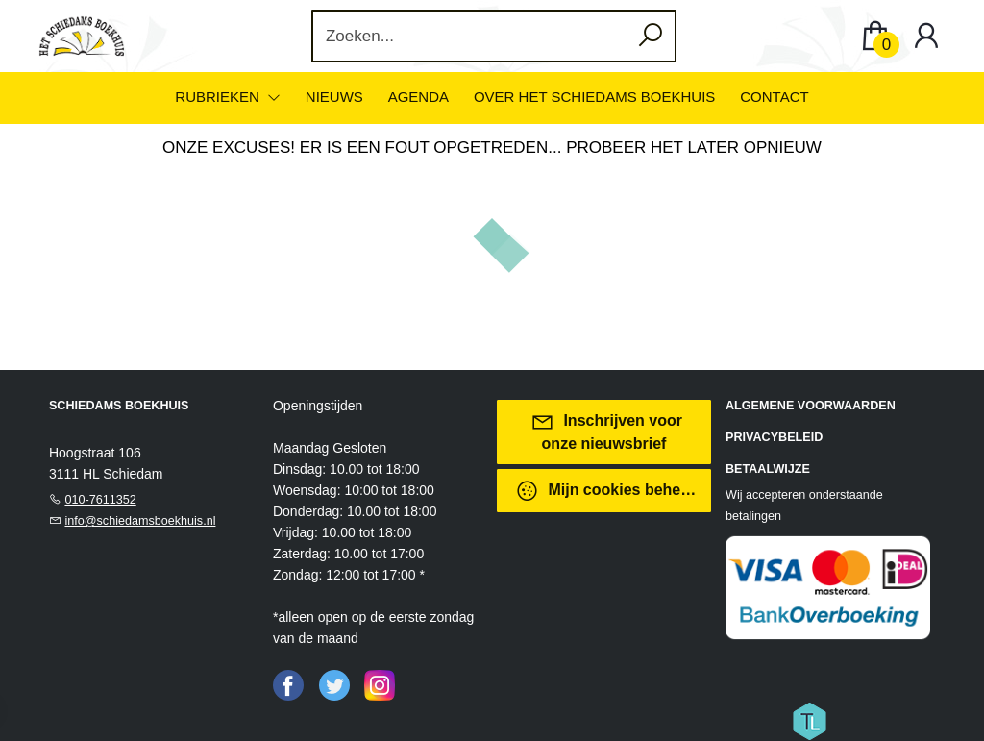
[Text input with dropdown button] (481, 36)
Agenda (418, 96)
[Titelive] (809, 720)
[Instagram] (379, 684)
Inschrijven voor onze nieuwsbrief (606, 430)
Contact (774, 96)
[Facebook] (288, 684)
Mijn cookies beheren (609, 491)
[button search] (651, 36)
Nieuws (334, 96)
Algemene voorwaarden (811, 405)
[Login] (926, 36)
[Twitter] (334, 684)
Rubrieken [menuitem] (219, 96)
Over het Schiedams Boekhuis (594, 96)
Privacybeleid (774, 437)
